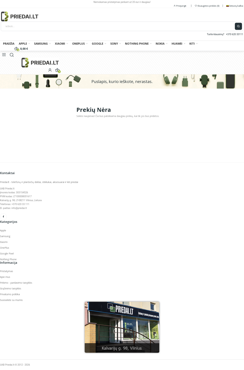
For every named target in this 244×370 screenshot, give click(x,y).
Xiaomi (3, 242)
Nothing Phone (8, 259)
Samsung (5, 236)
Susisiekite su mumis (11, 300)
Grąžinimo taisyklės (10, 288)
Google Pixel (7, 253)
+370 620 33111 (234, 34)
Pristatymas (6, 271)
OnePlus (4, 247)
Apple (3, 230)
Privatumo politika (10, 294)
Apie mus (5, 277)
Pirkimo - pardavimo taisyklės (16, 282)
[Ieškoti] (118, 26)
